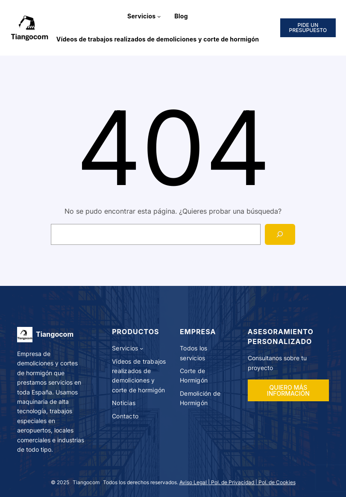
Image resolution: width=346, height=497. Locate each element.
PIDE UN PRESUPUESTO (308, 27)
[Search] (280, 234)
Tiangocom (54, 334)
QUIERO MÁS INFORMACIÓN (288, 390)
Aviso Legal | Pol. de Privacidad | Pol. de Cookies (237, 482)
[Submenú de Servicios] (159, 16)
